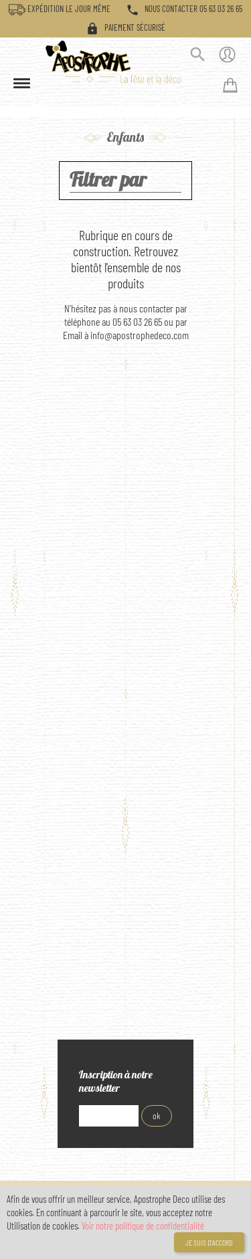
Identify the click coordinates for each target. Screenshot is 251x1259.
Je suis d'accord (209, 1242)
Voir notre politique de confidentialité (143, 1226)
